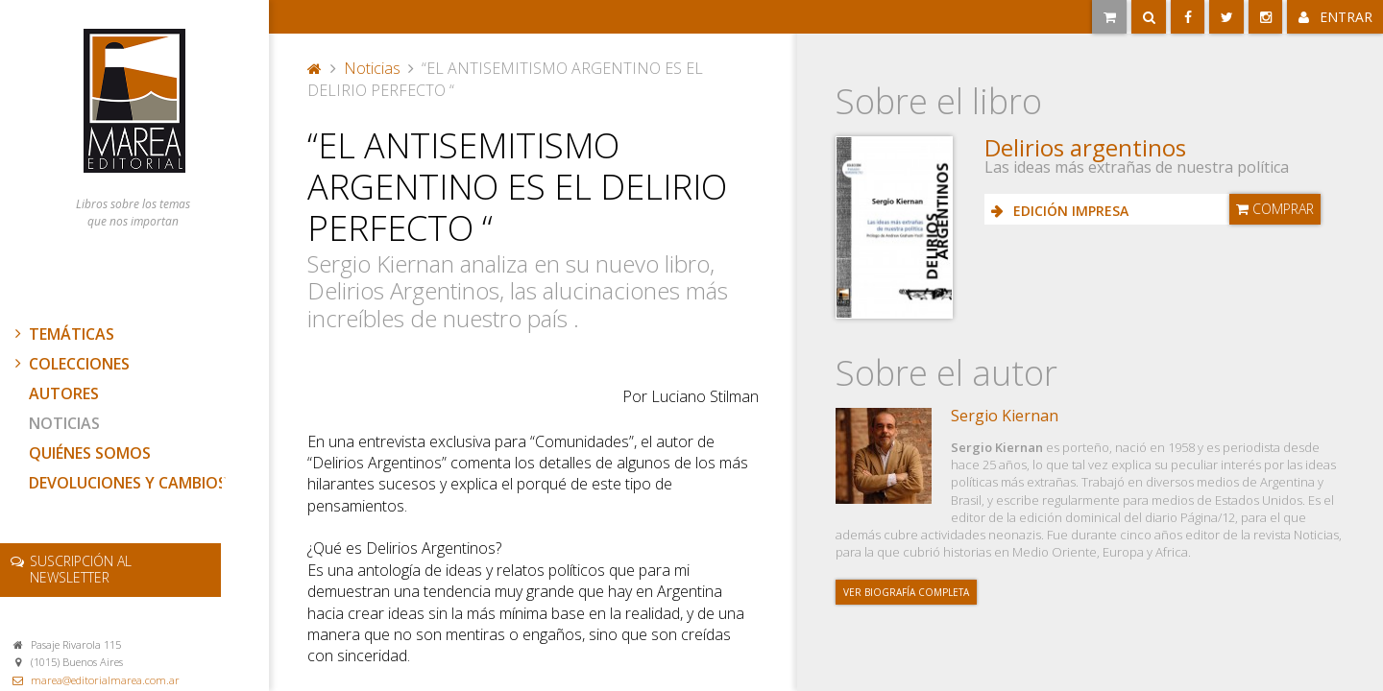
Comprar (1275, 209)
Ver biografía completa (906, 592)
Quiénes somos (90, 453)
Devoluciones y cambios (128, 482)
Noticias (64, 423)
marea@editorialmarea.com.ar (105, 680)
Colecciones (70, 363)
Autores (64, 393)
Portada (315, 68)
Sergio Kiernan (1004, 415)
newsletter (81, 569)
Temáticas (62, 334)
